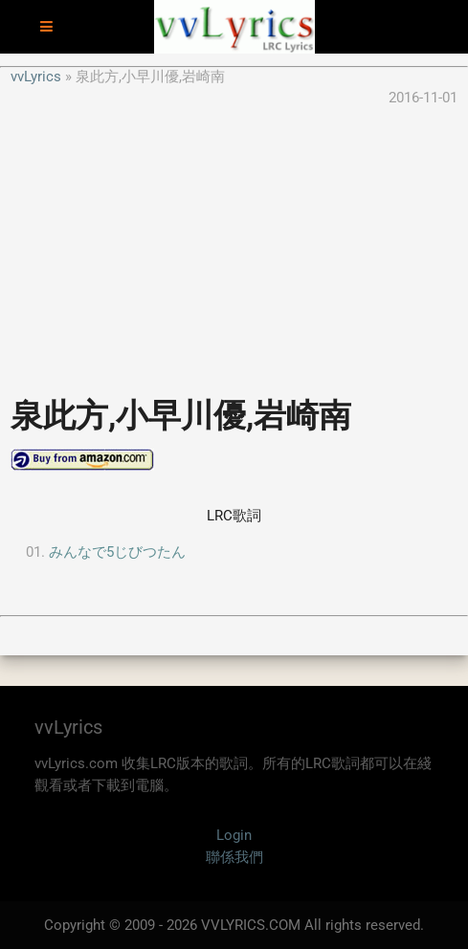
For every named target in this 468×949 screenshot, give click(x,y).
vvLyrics (36, 76)
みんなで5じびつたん (117, 552)
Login (234, 835)
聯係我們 (234, 857)
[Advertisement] (234, 243)
